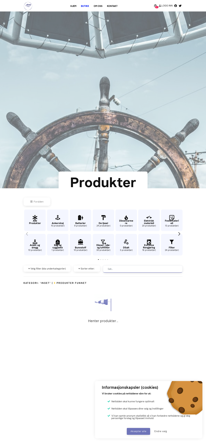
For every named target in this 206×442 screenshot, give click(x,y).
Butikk (85, 6)
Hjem (73, 6)
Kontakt (112, 6)
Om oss (98, 6)
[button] (179, 234)
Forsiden (37, 201)
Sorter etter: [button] (87, 268)
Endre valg (160, 431)
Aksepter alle (138, 431)
